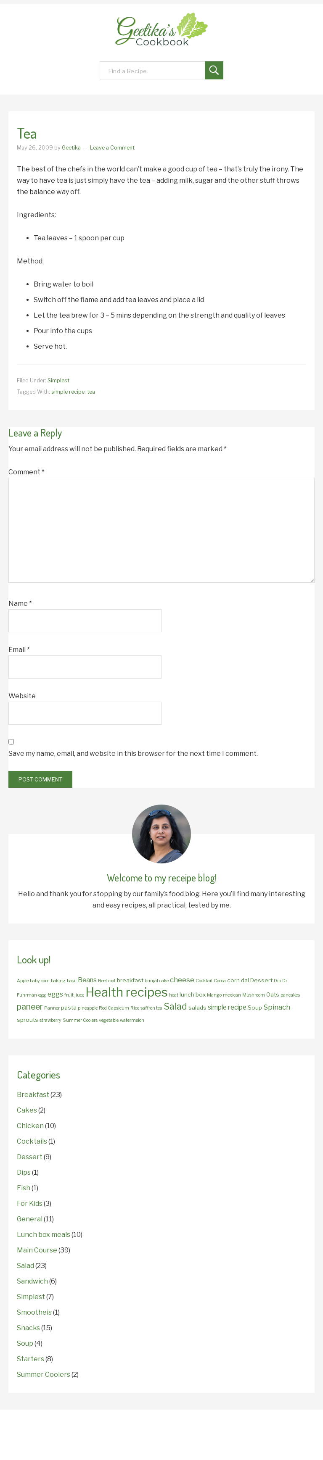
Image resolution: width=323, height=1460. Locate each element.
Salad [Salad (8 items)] (175, 1006)
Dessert (29, 1157)
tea (91, 392)
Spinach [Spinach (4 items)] (276, 1006)
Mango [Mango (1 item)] (214, 995)
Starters (30, 1359)
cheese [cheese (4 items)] (182, 979)
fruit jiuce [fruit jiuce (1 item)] (74, 995)
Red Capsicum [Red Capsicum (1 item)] (114, 1008)
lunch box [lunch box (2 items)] (193, 994)
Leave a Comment (112, 148)
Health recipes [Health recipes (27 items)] (126, 992)
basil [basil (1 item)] (72, 981)
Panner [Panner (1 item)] (52, 1008)
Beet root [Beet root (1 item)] (107, 981)
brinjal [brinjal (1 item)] (151, 981)
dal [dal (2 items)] (245, 980)
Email (19, 650)
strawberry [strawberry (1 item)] (50, 1020)
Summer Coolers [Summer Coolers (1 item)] (80, 1020)
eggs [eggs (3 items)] (55, 994)
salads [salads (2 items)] (197, 1007)
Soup (25, 1343)
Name (20, 604)
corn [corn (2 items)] (233, 980)
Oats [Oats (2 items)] (272, 994)
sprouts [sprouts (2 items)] (27, 1019)
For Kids (29, 1203)
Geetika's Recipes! (161, 34)
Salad (25, 1266)
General (29, 1219)
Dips (24, 1172)
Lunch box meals (43, 1235)
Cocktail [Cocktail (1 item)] (204, 981)
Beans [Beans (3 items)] (87, 980)
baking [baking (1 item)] (58, 981)
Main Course (37, 1250)
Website (22, 696)
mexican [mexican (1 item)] (232, 995)
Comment (26, 472)
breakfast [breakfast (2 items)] (130, 980)
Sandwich (32, 1281)
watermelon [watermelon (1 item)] (132, 1020)
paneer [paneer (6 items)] (30, 1007)
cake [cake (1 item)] (164, 981)
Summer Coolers (43, 1374)
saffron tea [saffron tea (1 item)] (151, 1008)
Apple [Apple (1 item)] (23, 981)
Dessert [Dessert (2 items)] (261, 980)
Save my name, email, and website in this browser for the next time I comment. (133, 754)
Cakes (27, 1110)
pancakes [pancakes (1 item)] (290, 995)
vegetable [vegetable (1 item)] (109, 1020)
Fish (23, 1188)
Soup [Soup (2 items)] (255, 1007)
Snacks (28, 1328)
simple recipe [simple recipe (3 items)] (227, 1007)
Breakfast (33, 1095)
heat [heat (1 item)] (173, 995)
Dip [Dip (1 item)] (277, 981)
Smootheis (34, 1312)
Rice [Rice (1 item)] (134, 1008)
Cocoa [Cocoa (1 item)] (220, 981)
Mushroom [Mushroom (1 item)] (253, 995)
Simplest (58, 380)
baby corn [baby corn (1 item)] (40, 981)
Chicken (30, 1126)
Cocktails (32, 1141)
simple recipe (68, 392)
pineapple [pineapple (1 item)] (88, 1008)
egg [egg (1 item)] (42, 995)
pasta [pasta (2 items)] (69, 1007)
